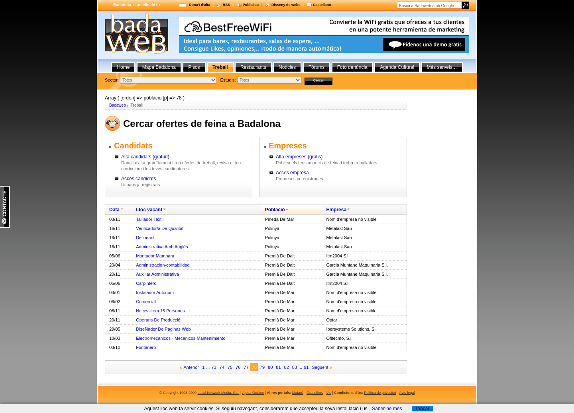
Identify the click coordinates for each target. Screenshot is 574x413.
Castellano (322, 5)
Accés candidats (138, 178)
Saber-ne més (387, 408)
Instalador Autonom (155, 292)
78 (254, 367)
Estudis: (228, 80)
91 (306, 367)
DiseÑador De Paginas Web (163, 329)
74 (222, 367)
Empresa (336, 209)
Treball (220, 67)
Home (123, 67)
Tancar (422, 408)
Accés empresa (292, 172)
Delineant (145, 237)
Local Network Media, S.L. (219, 393)
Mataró (297, 393)
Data (114, 209)
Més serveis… (442, 67)
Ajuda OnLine (253, 393)
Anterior (191, 367)
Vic (328, 393)
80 (270, 367)
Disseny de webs (286, 5)
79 (262, 367)
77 (246, 367)
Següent (320, 367)
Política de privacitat (380, 393)
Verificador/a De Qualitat (159, 228)
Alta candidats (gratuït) (145, 157)
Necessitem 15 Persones (160, 310)
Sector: (112, 80)
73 (213, 367)
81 (278, 367)
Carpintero (146, 283)
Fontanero (146, 347)
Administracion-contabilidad (163, 265)
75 (230, 367)
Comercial (146, 301)
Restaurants (253, 67)
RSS (226, 5)
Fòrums (317, 67)
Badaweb (117, 105)
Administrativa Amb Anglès (162, 246)
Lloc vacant (149, 209)
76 (238, 367)
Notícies (287, 67)
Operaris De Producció (158, 320)
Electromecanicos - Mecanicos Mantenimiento (180, 338)
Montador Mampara (155, 255)
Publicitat (251, 5)
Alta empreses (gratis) (299, 157)
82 (286, 367)
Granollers (315, 393)
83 (294, 367)
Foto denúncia (352, 67)
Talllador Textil (149, 219)
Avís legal (407, 393)
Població (275, 209)
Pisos (194, 67)
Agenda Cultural (397, 67)
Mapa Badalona (159, 67)
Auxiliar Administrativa (157, 274)
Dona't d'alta (199, 5)
